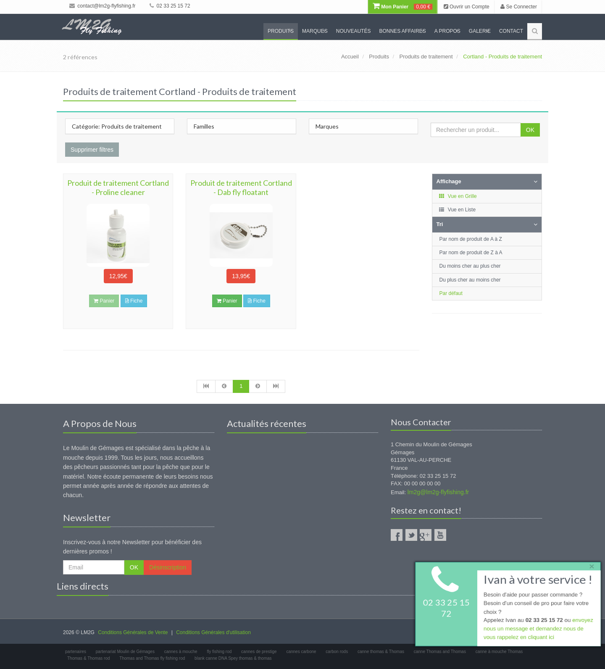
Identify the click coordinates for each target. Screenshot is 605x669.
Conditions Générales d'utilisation (213, 632)
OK (530, 129)
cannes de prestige (259, 651)
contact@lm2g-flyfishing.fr (102, 6)
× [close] (589, 565)
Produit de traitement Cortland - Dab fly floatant (241, 187)
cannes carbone (301, 651)
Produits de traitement (425, 56)
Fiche (134, 301)
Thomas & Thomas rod (88, 658)
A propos (447, 31)
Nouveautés (353, 31)
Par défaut (451, 293)
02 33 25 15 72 (170, 6)
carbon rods (337, 651)
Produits (281, 31)
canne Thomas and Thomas (440, 651)
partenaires (75, 651)
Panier (227, 301)
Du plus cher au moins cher (470, 280)
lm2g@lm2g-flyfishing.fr (438, 492)
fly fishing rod (219, 651)
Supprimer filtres (92, 149)
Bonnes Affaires (402, 31)
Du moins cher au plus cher (470, 266)
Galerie (480, 31)
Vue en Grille (458, 196)
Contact (511, 31)
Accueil (350, 56)
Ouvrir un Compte (466, 7)
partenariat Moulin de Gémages (125, 651)
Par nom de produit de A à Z (470, 239)
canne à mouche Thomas (499, 651)
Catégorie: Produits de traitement (117, 126)
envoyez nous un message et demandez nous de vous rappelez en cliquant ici (537, 630)
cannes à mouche (180, 651)
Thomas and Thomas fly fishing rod (152, 658)
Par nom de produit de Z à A (470, 252)
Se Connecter (518, 7)
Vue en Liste (457, 210)
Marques (315, 31)
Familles (204, 126)
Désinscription (167, 567)
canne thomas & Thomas (381, 651)
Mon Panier (402, 7)
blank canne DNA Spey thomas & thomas (233, 658)
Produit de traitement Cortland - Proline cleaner (118, 187)
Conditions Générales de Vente (133, 632)
